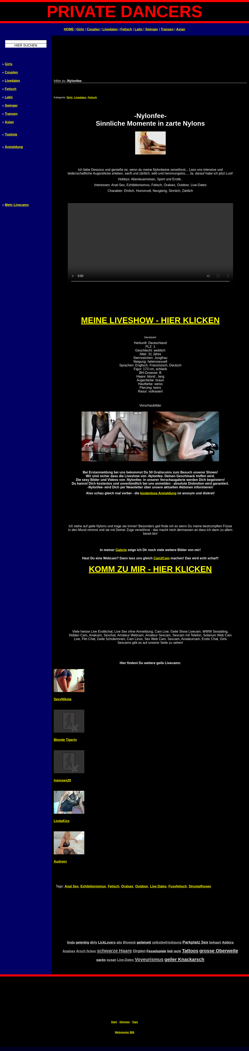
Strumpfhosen (200, 886)
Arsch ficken (86, 951)
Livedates (110, 29)
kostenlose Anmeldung (158, 493)
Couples (93, 29)
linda (71, 942)
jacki (177, 951)
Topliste (11, 134)
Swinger (151, 29)
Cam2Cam (161, 558)
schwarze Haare (114, 950)
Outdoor (141, 886)
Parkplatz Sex (195, 942)
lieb (170, 951)
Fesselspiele (156, 951)
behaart (215, 942)
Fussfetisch (177, 886)
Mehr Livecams (17, 205)
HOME (69, 29)
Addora (228, 942)
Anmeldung (14, 147)
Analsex (69, 951)
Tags (135, 1021)
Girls (80, 29)
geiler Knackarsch (184, 959)
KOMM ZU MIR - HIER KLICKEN (150, 569)
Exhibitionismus (93, 886)
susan (111, 960)
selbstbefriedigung (166, 942)
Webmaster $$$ (124, 1032)
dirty (93, 942)
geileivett (144, 942)
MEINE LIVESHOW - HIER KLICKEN (150, 320)
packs (101, 960)
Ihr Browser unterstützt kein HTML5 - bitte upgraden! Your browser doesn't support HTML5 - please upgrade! (150, 244)
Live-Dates (125, 960)
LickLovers (107, 942)
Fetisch (126, 29)
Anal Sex (72, 886)
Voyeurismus (149, 959)
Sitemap (124, 1021)
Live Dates (158, 886)
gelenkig (82, 942)
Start (114, 1021)
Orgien (139, 951)
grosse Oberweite (218, 950)
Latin (139, 29)
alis (119, 942)
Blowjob (129, 942)
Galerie (121, 550)
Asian (180, 29)
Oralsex (127, 886)
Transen (167, 29)
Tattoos (190, 950)
